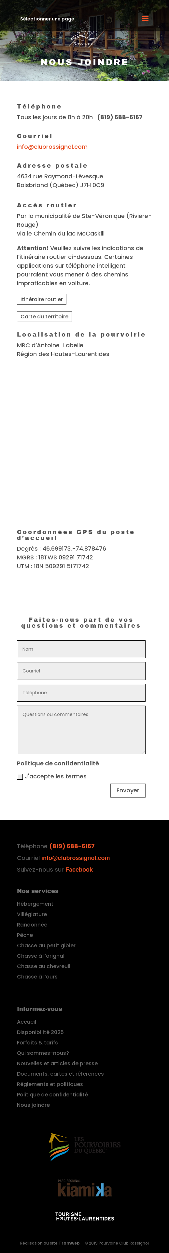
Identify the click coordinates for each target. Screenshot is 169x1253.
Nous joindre (33, 1105)
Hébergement (35, 904)
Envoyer (128, 790)
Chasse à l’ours (37, 976)
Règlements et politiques (50, 1084)
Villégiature (32, 914)
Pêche (25, 935)
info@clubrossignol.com (52, 147)
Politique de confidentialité (52, 1094)
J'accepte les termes (52, 776)
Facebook (79, 869)
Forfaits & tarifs (37, 1042)
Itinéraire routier (42, 299)
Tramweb (69, 1243)
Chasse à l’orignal (40, 956)
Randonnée (32, 924)
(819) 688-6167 (72, 846)
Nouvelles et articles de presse (57, 1063)
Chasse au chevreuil (43, 966)
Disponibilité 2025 (40, 1032)
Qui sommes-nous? (43, 1053)
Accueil (26, 1022)
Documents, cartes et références (60, 1074)
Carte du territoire (44, 316)
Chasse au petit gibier (46, 945)
